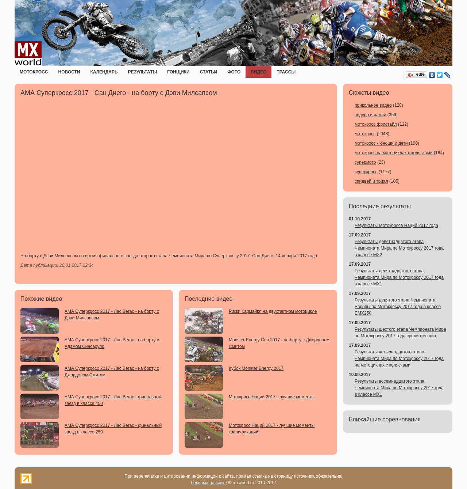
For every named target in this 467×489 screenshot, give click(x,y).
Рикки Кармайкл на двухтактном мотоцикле (273, 311)
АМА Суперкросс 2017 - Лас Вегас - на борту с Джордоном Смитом (112, 372)
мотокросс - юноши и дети (382, 143)
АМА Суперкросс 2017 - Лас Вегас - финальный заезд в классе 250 (113, 429)
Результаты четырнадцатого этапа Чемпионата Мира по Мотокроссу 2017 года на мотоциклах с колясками (399, 358)
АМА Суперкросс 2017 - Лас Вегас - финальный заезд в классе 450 (113, 400)
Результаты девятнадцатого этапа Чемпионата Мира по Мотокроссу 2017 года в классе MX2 (399, 248)
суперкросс (366, 171)
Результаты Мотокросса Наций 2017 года (396, 225)
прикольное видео (373, 105)
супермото (365, 162)
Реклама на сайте (209, 482)
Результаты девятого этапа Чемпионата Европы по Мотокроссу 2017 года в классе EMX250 (398, 306)
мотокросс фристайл (376, 124)
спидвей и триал (371, 181)
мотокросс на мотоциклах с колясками (394, 152)
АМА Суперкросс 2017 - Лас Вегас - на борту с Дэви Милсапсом (112, 315)
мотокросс (365, 133)
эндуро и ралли (370, 114)
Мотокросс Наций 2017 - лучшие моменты (271, 396)
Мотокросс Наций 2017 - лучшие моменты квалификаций (271, 429)
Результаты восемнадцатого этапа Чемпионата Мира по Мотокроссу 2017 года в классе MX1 (399, 388)
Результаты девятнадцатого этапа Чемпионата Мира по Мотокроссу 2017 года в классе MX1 (399, 277)
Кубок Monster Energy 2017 (256, 368)
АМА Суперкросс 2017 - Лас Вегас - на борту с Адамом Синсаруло (112, 343)
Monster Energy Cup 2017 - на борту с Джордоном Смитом (279, 343)
